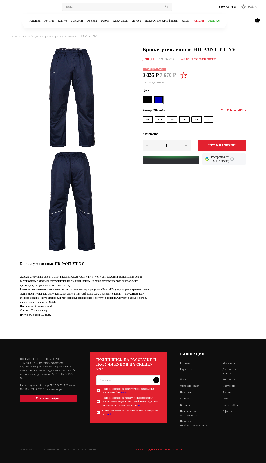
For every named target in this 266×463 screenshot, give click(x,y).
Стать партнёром (48, 398)
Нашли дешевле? (153, 82)
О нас (183, 379)
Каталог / (26, 36)
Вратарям (77, 20)
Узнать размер (233, 110)
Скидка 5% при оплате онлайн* (198, 58)
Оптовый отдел (190, 385)
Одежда (92, 20)
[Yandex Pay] (171, 160)
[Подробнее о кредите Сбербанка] (232, 159)
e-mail (108, 414)
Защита (62, 20)
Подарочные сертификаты (161, 20)
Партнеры (229, 385)
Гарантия (186, 369)
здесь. (124, 392)
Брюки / (48, 36)
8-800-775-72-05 (228, 6)
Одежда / (38, 36)
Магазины (229, 363)
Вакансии (186, 405)
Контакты (229, 379)
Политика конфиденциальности (193, 423)
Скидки (199, 20)
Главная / (15, 36)
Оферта (227, 411)
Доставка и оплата (230, 371)
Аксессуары (120, 20)
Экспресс (213, 20)
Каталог (185, 363)
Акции (186, 20)
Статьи (227, 398)
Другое (136, 20)
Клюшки (34, 20)
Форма (105, 20)
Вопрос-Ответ (232, 405)
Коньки (49, 20)
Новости (185, 392)
